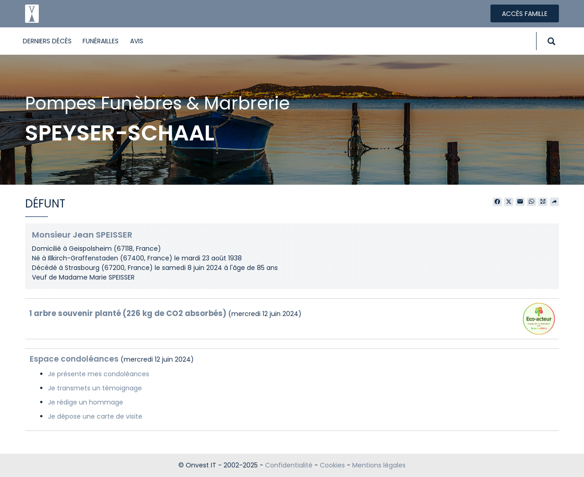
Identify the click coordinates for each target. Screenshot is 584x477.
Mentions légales (379, 465)
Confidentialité (289, 465)
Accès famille (525, 13)
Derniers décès (47, 41)
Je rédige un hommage (85, 402)
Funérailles (101, 41)
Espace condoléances (74, 358)
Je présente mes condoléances (98, 373)
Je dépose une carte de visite (95, 416)
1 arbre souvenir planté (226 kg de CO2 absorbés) (127, 313)
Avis (136, 41)
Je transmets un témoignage (95, 388)
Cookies (332, 465)
